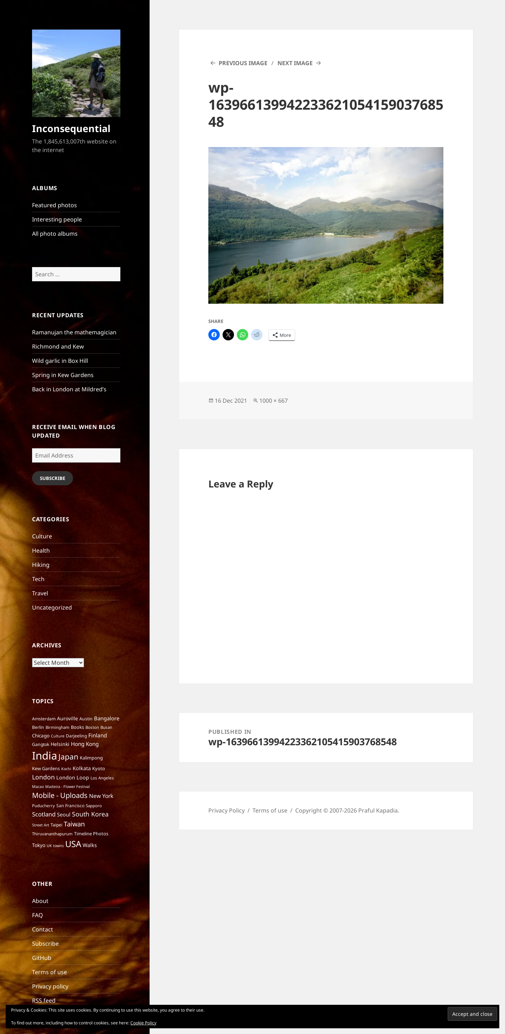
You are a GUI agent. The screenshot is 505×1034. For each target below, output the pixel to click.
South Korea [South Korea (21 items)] (90, 814)
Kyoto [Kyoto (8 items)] (98, 768)
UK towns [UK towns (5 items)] (55, 845)
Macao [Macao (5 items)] (38, 786)
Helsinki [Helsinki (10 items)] (60, 744)
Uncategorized (52, 607)
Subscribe (52, 478)
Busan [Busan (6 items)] (106, 727)
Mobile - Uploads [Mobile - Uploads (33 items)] (60, 795)
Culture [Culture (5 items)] (57, 735)
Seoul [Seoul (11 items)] (64, 814)
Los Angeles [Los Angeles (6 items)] (102, 777)
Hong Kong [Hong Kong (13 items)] (85, 743)
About (40, 901)
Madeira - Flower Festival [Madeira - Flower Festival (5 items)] (67, 786)
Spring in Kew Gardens (63, 375)
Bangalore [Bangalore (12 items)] (106, 718)
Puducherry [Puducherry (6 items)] (43, 805)
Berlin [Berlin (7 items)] (38, 727)
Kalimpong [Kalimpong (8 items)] (91, 757)
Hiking (41, 565)
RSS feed (44, 1000)
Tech (38, 579)
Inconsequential (71, 128)
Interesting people (57, 219)
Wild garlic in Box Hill (60, 361)
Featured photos (54, 205)
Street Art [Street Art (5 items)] (40, 824)
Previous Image (243, 63)
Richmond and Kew (58, 346)
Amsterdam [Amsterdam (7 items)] (44, 719)
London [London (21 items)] (43, 777)
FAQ (37, 915)
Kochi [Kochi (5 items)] (66, 768)
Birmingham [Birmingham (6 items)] (57, 727)
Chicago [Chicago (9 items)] (41, 735)
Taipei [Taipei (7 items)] (56, 825)
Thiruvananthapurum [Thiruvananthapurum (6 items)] (52, 833)
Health (41, 550)
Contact (42, 929)
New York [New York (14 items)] (101, 796)
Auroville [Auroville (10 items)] (67, 718)
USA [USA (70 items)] (73, 844)
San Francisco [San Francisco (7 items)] (70, 806)
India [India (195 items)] (44, 755)
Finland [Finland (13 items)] (97, 735)
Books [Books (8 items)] (77, 727)
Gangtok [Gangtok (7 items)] (40, 744)
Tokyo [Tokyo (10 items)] (38, 845)
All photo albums (55, 233)
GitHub (41, 958)
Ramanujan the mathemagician (74, 332)
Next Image (295, 63)
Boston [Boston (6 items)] (92, 727)
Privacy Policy (226, 810)
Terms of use (49, 972)
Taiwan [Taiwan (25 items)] (74, 823)
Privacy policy (50, 986)
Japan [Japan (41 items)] (68, 756)
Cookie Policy (143, 1023)
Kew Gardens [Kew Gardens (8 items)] (46, 768)
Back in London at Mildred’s (69, 389)
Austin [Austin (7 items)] (86, 719)
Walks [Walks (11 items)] (90, 845)
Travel (40, 593)
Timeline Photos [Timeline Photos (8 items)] (91, 833)
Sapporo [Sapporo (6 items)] (94, 805)
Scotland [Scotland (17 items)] (44, 814)
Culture (42, 536)
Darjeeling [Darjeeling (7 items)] (76, 736)
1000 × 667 (273, 400)
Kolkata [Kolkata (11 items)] (82, 768)
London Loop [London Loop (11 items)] (72, 777)
